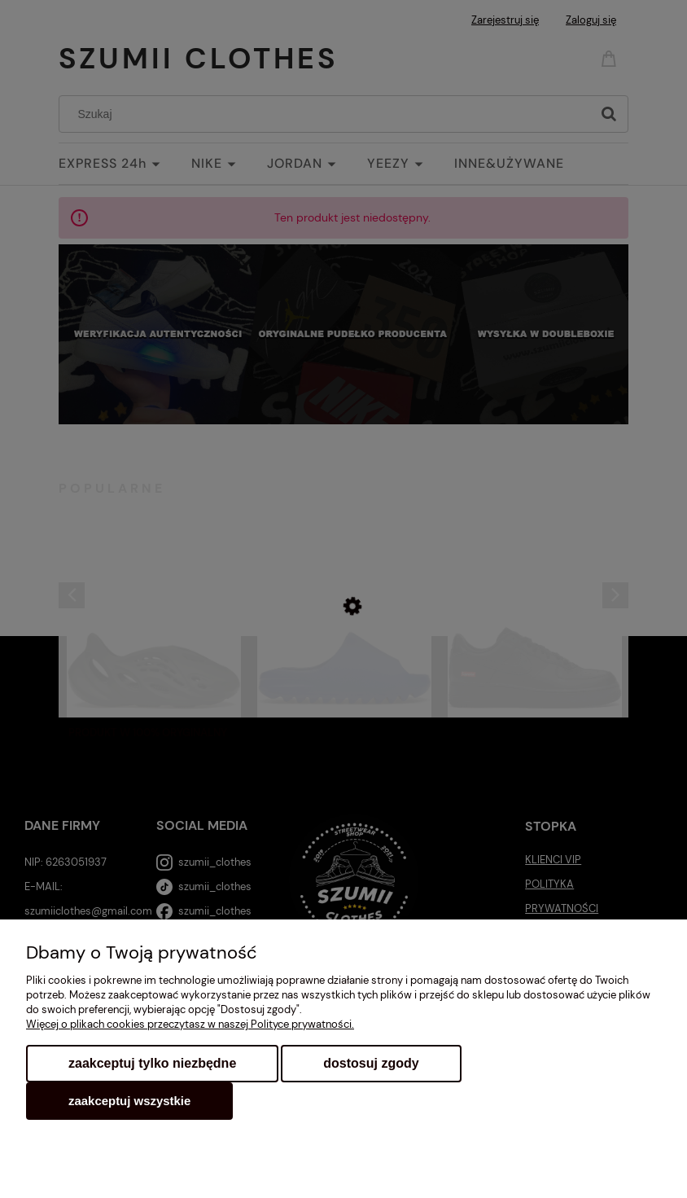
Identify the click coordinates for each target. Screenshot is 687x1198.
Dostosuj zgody (370, 1063)
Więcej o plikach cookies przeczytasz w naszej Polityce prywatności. (190, 1024)
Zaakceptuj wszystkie (129, 1101)
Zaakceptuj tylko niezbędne (152, 1063)
